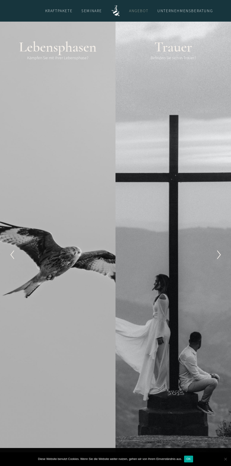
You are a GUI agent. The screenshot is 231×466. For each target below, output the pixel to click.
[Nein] (225, 459)
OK (188, 459)
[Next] (219, 254)
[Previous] (12, 254)
